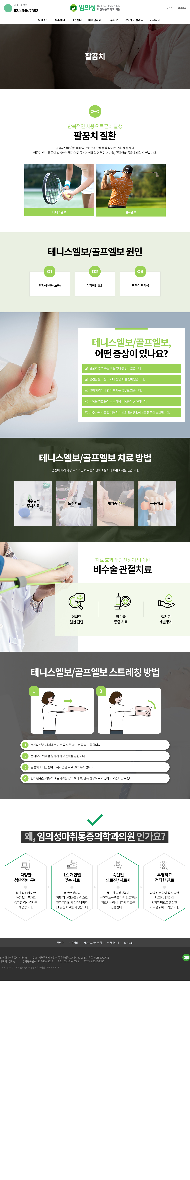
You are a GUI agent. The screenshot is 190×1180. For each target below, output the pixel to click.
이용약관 (73, 942)
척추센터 (60, 20)
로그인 (169, 8)
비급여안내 (113, 942)
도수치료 (113, 20)
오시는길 (128, 942)
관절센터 (76, 20)
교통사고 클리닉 (133, 20)
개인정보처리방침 (93, 942)
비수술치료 (94, 20)
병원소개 (43, 20)
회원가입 (182, 8)
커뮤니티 (155, 20)
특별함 (60, 942)
